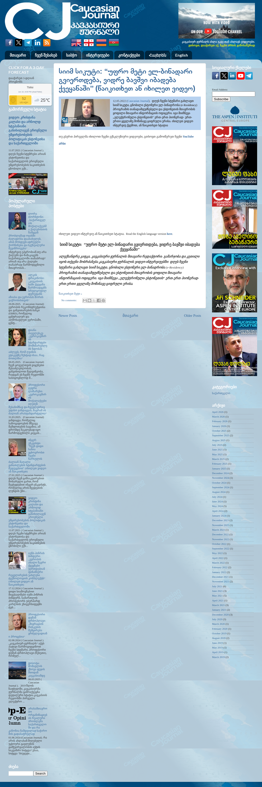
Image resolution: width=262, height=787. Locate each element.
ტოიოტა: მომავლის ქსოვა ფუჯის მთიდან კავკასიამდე (36, 669)
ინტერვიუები (97, 55)
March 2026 (218, 416)
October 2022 (219, 543)
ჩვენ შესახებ (46, 55)
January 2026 (219, 426)
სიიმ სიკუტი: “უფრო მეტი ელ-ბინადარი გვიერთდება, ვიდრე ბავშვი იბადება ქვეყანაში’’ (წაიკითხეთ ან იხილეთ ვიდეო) (127, 79)
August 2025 (219, 440)
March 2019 (218, 657)
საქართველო (221, 393)
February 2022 (219, 567)
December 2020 (220, 614)
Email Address (219, 89)
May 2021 (217, 595)
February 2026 (219, 421)
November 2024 (220, 477)
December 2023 (220, 520)
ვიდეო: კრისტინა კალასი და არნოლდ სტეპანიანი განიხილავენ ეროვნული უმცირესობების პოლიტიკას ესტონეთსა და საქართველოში (28, 130)
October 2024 (219, 482)
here (169, 234)
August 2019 (219, 638)
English (181, 55)
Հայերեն (157, 55)
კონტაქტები (129, 55)
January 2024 (219, 515)
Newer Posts (67, 316)
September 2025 (220, 435)
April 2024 (217, 510)
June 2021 (217, 590)
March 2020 (218, 623)
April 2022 (217, 558)
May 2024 (217, 506)
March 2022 (218, 562)
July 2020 (217, 619)
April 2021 (217, 600)
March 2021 (218, 605)
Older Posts (192, 316)
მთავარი (18, 55)
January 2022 (219, 572)
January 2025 (219, 468)
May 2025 (217, 454)
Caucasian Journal (138, 101)
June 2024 (217, 501)
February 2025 (219, 463)
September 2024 (220, 487)
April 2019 (217, 652)
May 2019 (217, 647)
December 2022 (220, 534)
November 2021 (220, 581)
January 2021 (219, 609)
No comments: (69, 300)
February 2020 (219, 628)
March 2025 (218, 459)
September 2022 (220, 548)
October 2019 (219, 633)
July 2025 (217, 444)
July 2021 (217, 586)
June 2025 (217, 449)
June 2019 (217, 642)
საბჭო (71, 55)
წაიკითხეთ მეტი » (70, 293)
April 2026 (217, 411)
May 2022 (217, 553)
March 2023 (218, 529)
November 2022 (220, 539)
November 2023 (220, 525)
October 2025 (219, 430)
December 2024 (220, 473)
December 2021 (220, 576)
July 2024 (217, 496)
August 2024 (219, 491)
